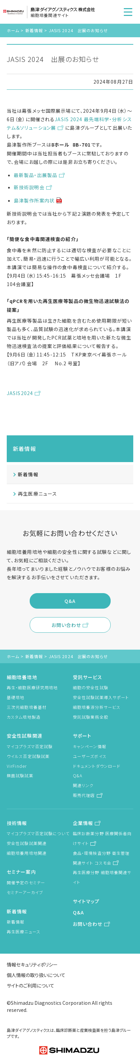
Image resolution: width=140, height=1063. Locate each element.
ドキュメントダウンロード (96, 766)
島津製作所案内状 (34, 200)
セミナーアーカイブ (25, 892)
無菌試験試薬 (20, 775)
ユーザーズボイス (90, 756)
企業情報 (83, 823)
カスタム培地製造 (23, 717)
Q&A (70, 601)
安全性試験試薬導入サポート (101, 697)
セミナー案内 (21, 871)
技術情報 (17, 823)
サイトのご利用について (30, 985)
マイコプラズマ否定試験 (30, 746)
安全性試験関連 (25, 735)
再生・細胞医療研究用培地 (32, 687)
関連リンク (83, 785)
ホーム (13, 30)
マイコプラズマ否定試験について (38, 833)
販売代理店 (84, 795)
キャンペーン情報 (89, 746)
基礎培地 (15, 697)
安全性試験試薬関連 (27, 843)
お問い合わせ (66, 625)
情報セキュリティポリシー (32, 964)
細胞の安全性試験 (90, 687)
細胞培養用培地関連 (27, 853)
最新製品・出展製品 (35, 175)
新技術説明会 (29, 187)
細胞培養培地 (22, 677)
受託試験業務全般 (90, 717)
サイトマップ (86, 901)
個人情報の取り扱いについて (36, 975)
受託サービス (88, 677)
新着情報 (34, 30)
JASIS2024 (20, 393)
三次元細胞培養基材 (27, 707)
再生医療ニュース (37, 493)
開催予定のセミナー (26, 882)
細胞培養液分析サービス (96, 707)
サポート (82, 735)
